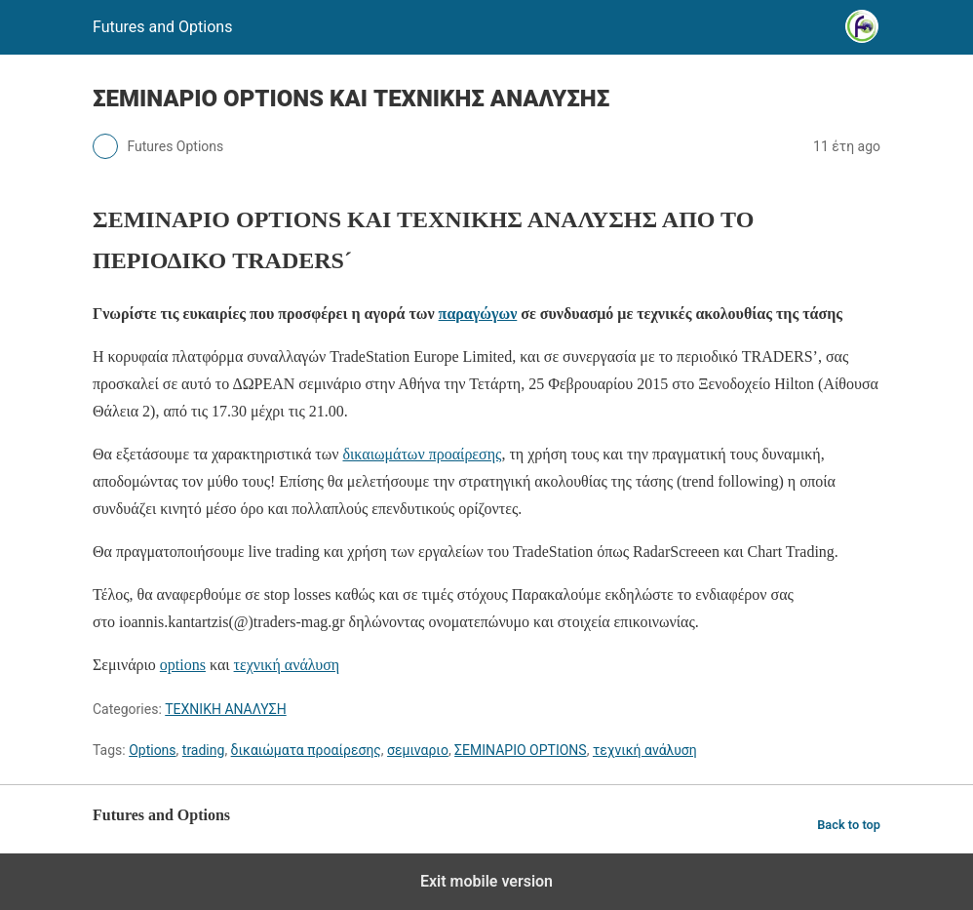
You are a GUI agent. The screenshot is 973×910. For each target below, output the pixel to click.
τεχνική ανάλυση (287, 664)
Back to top (848, 824)
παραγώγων (478, 313)
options (183, 664)
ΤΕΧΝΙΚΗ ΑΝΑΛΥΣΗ (225, 709)
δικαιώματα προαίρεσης (306, 750)
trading (203, 750)
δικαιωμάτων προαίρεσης (421, 454)
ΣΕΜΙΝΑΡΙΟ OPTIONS (520, 750)
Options (152, 750)
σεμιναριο (417, 750)
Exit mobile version (486, 881)
